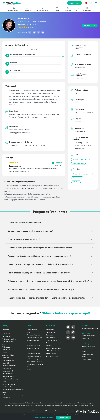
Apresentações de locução (35, 361)
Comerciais (6, 334)
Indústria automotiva (9, 365)
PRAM (4, 352)
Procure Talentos (13, 9)
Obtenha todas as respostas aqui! (65, 313)
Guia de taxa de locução (34, 337)
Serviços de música (8, 384)
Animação (5, 357)
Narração (68, 9)
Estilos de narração (33, 359)
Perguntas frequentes (34, 335)
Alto (86, 159)
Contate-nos (50, 337)
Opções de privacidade (53, 348)
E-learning (57, 9)
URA (77, 9)
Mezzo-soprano (78, 163)
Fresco (75, 174)
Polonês (34, 50)
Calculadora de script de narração (13, 395)
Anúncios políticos (8, 355)
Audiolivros (87, 9)
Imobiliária (5, 363)
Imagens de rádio (8, 371)
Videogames (6, 347)
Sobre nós (49, 335)
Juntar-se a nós (51, 332)
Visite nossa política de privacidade (68, 415)
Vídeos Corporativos (42, 9)
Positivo (76, 182)
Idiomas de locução (33, 348)
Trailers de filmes (8, 376)
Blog (28, 332)
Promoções (27, 9)
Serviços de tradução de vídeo (12, 387)
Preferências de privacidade (42, 417)
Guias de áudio (7, 368)
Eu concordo (63, 417)
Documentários (7, 373)
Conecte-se (50, 329)
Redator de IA (6, 397)
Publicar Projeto (73, 3)
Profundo (76, 159)
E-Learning (6, 336)
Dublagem (5, 329)
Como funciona (32, 329)
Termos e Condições (52, 340)
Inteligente (87, 174)
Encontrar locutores (33, 345)
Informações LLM (52, 356)
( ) (38, 27)
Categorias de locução (34, 356)
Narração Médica (8, 360)
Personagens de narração (35, 364)
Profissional (77, 178)
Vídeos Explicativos (8, 342)
